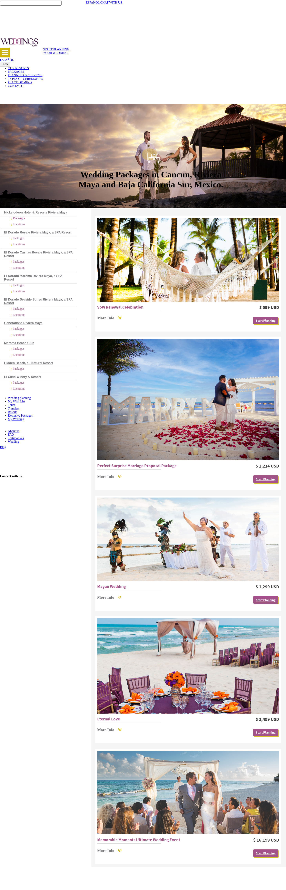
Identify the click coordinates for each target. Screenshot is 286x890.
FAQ (11, 434)
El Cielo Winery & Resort (22, 377)
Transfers (14, 408)
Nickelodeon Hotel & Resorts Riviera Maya (35, 212)
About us (13, 431)
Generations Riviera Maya (23, 323)
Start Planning (266, 320)
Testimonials (16, 438)
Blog (3, 447)
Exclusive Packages (20, 415)
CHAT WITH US (113, 2)
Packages (19, 218)
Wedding (13, 441)
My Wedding (16, 419)
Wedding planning (19, 398)
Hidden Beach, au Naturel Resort (28, 363)
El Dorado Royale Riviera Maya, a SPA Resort (37, 232)
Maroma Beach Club (19, 343)
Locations (19, 224)
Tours (11, 405)
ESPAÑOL (93, 2)
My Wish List (16, 401)
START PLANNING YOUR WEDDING (56, 51)
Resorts (12, 412)
